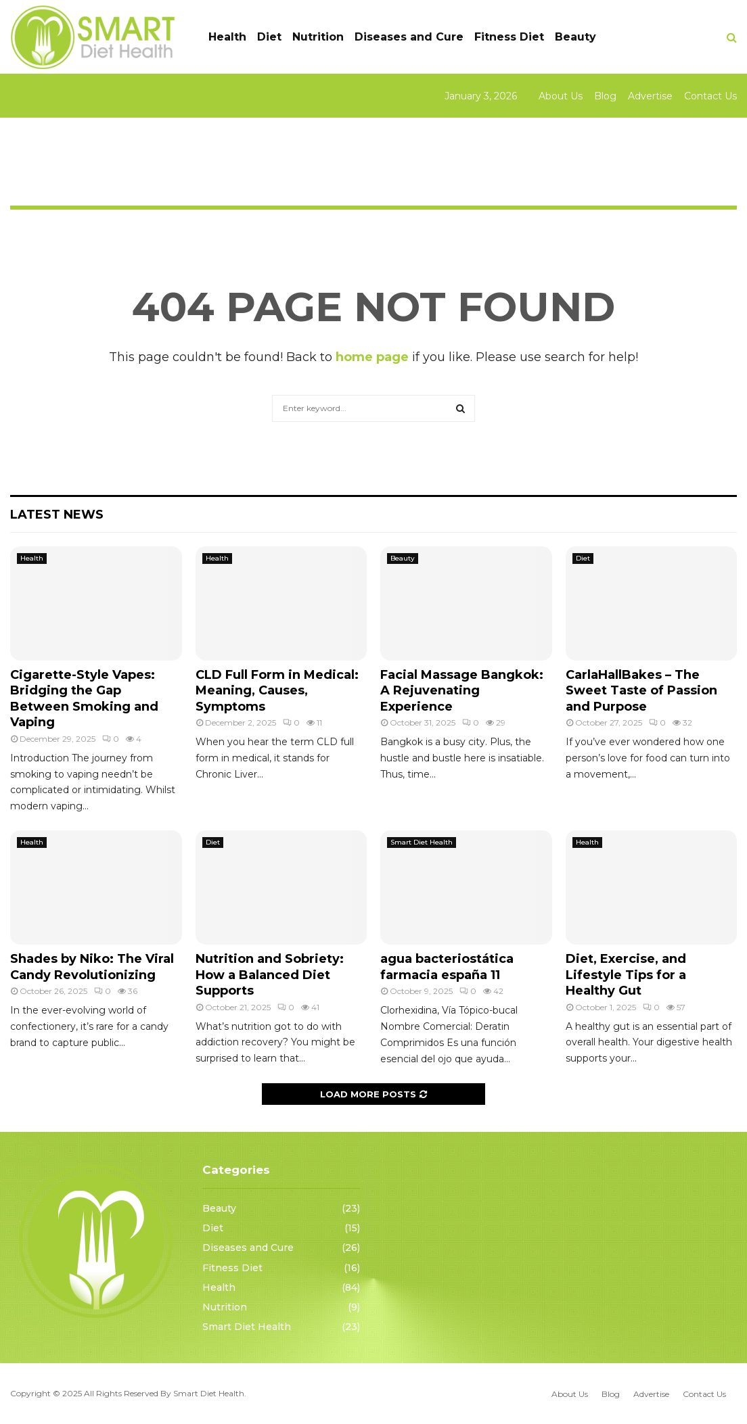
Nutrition (318, 36)
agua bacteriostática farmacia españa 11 (447, 966)
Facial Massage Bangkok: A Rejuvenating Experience (461, 690)
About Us (561, 96)
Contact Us (710, 96)
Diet (269, 36)
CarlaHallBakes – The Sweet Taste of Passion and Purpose (641, 690)
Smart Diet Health (421, 842)
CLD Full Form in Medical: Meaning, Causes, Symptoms (277, 690)
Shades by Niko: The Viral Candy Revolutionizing (92, 966)
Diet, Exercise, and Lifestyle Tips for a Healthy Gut (626, 974)
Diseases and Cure (409, 36)
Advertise (650, 96)
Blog (605, 96)
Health (227, 36)
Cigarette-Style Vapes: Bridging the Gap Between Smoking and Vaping (84, 698)
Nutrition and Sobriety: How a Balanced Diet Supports (270, 974)
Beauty (575, 36)
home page (372, 357)
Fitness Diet (509, 36)
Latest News (57, 514)
